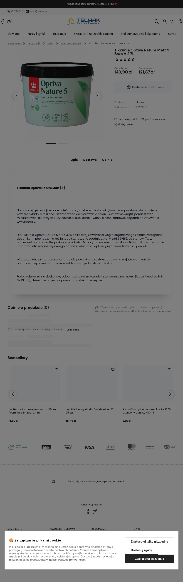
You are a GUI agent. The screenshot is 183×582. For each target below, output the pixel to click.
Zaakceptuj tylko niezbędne (149, 541)
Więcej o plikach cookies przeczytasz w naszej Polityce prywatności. (61, 558)
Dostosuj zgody (141, 550)
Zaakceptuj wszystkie (149, 558)
